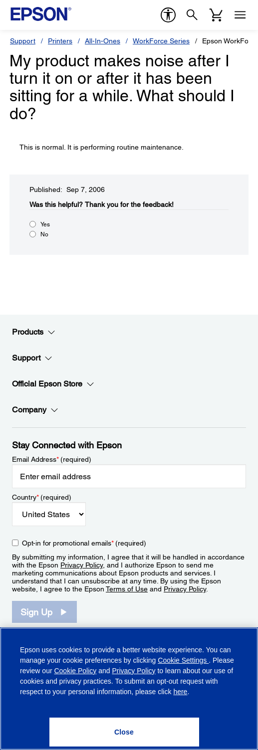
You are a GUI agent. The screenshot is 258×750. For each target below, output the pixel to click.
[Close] (124, 732)
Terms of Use (127, 589)
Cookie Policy (75, 671)
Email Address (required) (51, 459)
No (44, 234)
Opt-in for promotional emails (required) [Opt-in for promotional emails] (84, 543)
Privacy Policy (81, 565)
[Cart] (216, 15)
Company (35, 409)
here (180, 692)
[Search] (192, 15)
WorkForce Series (161, 41)
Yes (45, 224)
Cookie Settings (183, 660)
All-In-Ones (102, 41)
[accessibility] (168, 15)
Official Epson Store (53, 383)
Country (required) (41, 497)
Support (22, 41)
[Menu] (240, 15)
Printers (60, 41)
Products (33, 332)
